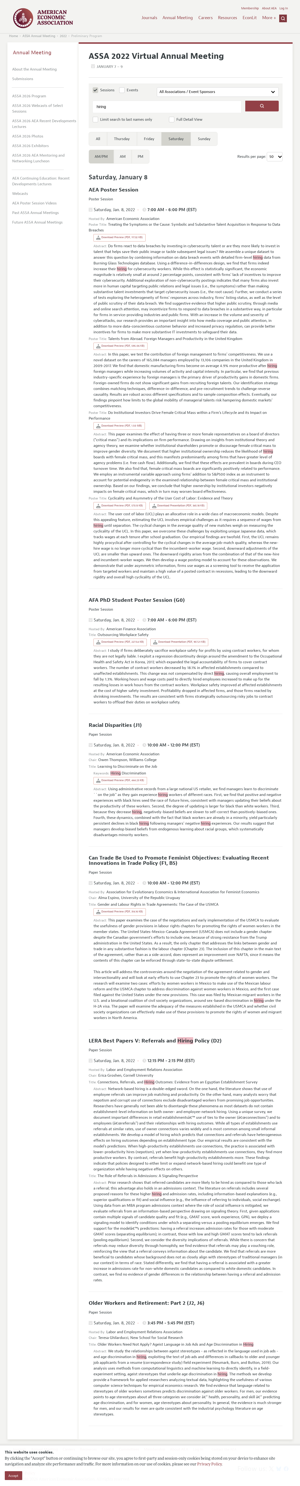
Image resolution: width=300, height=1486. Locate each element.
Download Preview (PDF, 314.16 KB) (119, 912)
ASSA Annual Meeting (38, 36)
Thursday (122, 139)
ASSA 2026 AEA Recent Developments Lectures (44, 124)
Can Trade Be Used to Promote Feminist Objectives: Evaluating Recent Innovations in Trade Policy (179, 860)
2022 (63, 36)
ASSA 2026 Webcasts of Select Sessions (37, 108)
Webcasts (20, 193)
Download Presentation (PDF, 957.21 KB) (179, 642)
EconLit (250, 17)
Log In (283, 8)
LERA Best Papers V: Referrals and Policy (150, 1040)
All (98, 139)
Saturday (176, 139)
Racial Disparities (111, 725)
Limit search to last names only (126, 119)
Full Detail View (189, 119)
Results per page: (251, 156)
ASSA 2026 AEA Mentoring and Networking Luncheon (38, 158)
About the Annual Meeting (34, 69)
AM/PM (101, 156)
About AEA (269, 8)
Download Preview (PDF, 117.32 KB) (119, 238)
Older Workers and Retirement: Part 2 (138, 1303)
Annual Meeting (178, 17)
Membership (250, 8)
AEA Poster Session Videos (34, 203)
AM (123, 156)
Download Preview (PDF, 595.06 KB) (120, 346)
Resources (227, 17)
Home (13, 36)
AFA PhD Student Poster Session (131, 600)
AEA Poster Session (113, 189)
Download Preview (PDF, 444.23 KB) (120, 781)
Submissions (22, 79)
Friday (149, 139)
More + (269, 17)
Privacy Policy (209, 1464)
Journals (149, 17)
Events (132, 90)
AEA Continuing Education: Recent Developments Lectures (41, 181)
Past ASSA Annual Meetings (35, 212)
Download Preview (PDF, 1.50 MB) (119, 426)
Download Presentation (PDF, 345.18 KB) (178, 506)
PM (140, 156)
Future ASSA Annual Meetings (37, 222)
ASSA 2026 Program (29, 96)
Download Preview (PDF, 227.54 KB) (120, 642)
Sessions (107, 90)
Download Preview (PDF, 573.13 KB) (119, 506)
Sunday (204, 139)
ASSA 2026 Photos (27, 136)
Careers (205, 17)
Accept (13, 1476)
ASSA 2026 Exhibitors (30, 145)
